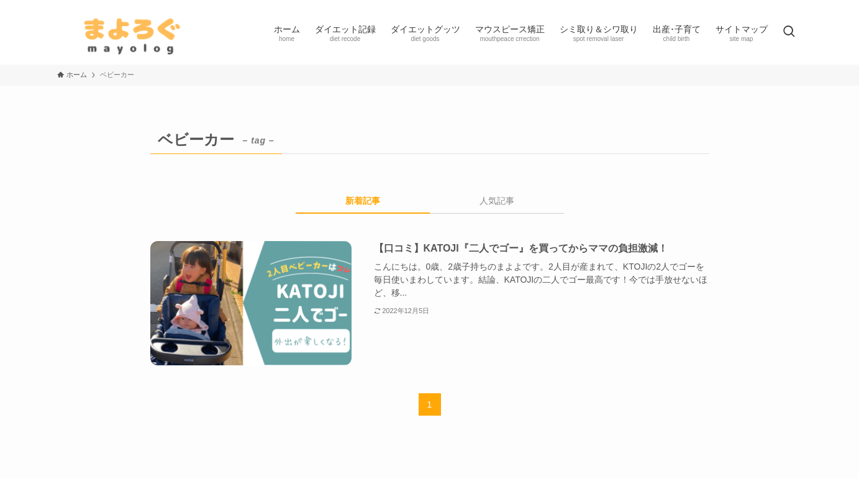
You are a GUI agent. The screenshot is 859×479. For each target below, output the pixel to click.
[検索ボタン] (788, 32)
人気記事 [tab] (496, 201)
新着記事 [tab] (362, 201)
